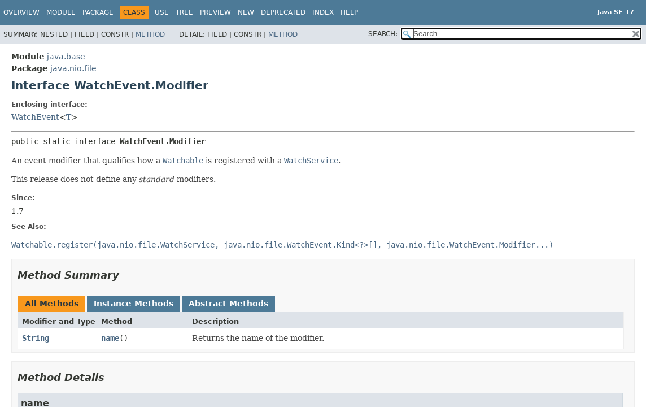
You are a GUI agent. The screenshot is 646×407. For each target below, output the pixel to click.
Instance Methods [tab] (133, 303)
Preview (215, 12)
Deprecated (283, 12)
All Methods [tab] (51, 303)
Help (349, 12)
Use (162, 12)
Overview (21, 12)
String (35, 338)
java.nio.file (73, 68)
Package (98, 12)
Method (150, 34)
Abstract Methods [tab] (228, 303)
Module (61, 12)
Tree (184, 12)
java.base (66, 56)
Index (323, 12)
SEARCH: (383, 34)
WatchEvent (35, 117)
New (246, 12)
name (110, 338)
